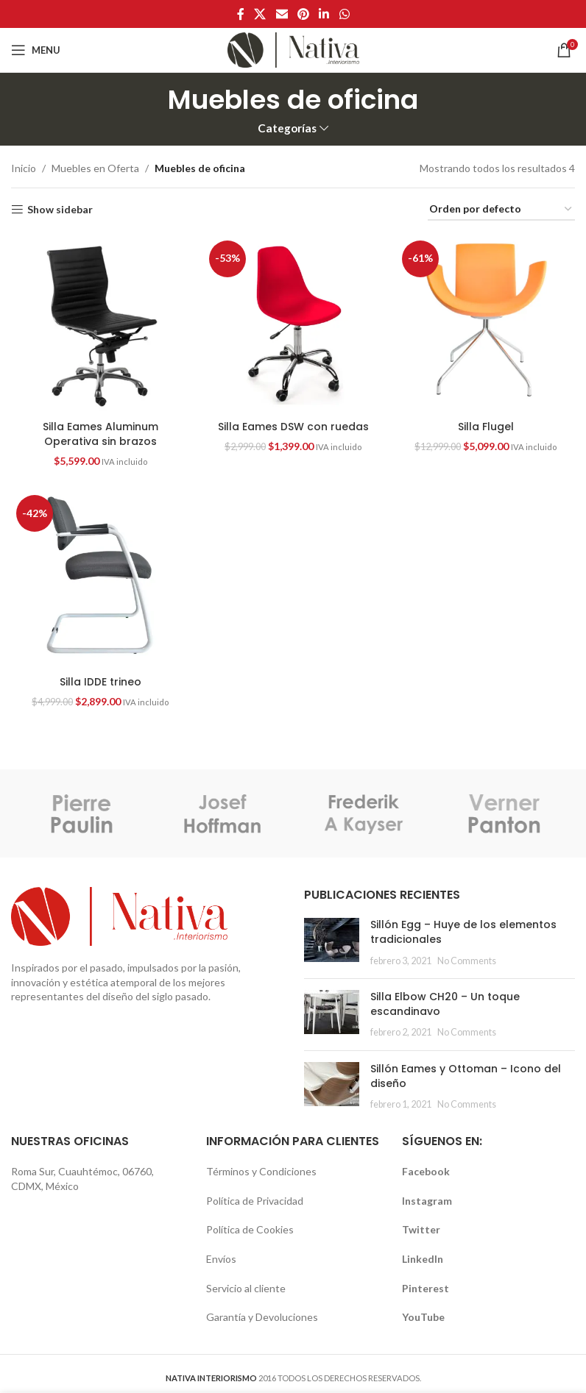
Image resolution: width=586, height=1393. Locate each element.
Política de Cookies (250, 1229)
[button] (100, 324)
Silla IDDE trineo (100, 681)
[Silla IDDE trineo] (100, 579)
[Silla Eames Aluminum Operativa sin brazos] (100, 324)
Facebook (426, 1171)
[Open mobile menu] (36, 50)
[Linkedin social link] (324, 14)
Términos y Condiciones (261, 1171)
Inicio (23, 168)
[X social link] (260, 14)
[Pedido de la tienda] (501, 210)
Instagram (427, 1200)
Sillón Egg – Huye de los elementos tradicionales (463, 932)
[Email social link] (281, 14)
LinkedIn (422, 1259)
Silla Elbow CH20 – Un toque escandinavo (445, 1004)
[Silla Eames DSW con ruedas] (293, 324)
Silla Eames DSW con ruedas (293, 426)
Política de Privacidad (254, 1200)
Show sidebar (60, 209)
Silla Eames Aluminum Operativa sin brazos (100, 434)
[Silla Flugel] (486, 324)
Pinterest (425, 1288)
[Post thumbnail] (331, 942)
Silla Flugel (486, 426)
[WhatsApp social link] (344, 14)
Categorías (287, 128)
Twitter (421, 1229)
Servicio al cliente (246, 1288)
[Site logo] (293, 49)
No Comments (466, 960)
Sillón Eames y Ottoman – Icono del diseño (465, 1076)
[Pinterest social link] (303, 14)
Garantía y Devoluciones (262, 1317)
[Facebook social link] (241, 14)
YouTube (423, 1317)
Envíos (221, 1259)
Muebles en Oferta (95, 168)
